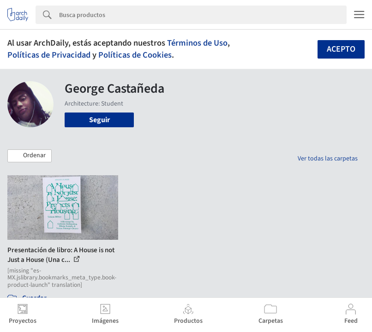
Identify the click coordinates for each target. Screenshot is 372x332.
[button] (29, 155)
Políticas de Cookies (135, 55)
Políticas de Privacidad (48, 55)
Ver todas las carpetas (328, 158)
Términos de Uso (197, 43)
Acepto (341, 49)
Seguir (99, 120)
